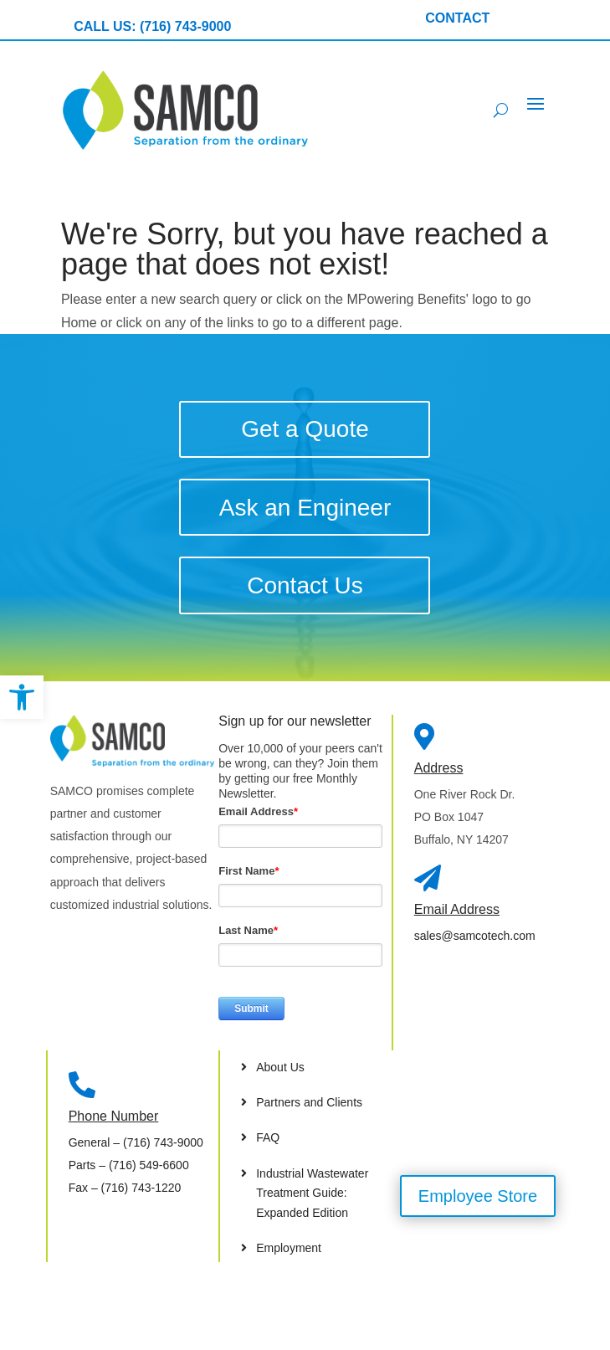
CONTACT (457, 18)
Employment (288, 1248)
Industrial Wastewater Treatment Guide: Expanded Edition (312, 1193)
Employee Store (477, 1196)
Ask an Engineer (305, 508)
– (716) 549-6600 (129, 1165)
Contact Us (305, 585)
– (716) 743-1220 (125, 1187)
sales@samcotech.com (475, 935)
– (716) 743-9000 (136, 1142)
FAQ (267, 1137)
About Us (280, 1067)
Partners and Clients (309, 1102)
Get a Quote (305, 429)
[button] (22, 697)
